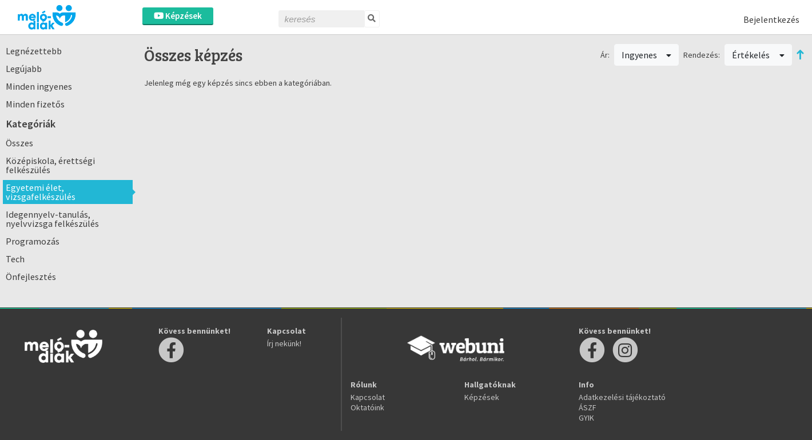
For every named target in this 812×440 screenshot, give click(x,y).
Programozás (32, 241)
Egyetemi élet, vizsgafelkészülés (40, 192)
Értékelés (758, 55)
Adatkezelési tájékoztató (622, 397)
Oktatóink (367, 407)
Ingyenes (647, 55)
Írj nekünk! (284, 343)
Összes (19, 143)
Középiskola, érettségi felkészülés (50, 165)
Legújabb (24, 68)
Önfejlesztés (31, 276)
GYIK (586, 418)
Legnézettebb (34, 51)
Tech (15, 259)
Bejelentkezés (771, 19)
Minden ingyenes (39, 86)
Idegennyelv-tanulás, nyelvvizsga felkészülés (52, 219)
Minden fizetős (35, 104)
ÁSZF (587, 407)
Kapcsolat (368, 397)
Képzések (178, 15)
